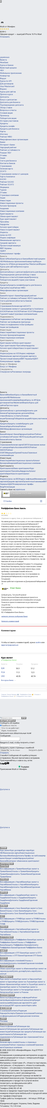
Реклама (3, 1022)
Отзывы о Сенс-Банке (14, 911)
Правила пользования (25, 1014)
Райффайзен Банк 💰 (26, 694)
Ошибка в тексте (9, 725)
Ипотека (4, 134)
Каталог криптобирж (9, 227)
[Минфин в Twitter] (4, 764)
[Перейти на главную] (17, 47)
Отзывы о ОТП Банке (14, 956)
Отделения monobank (34, 964)
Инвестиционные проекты (11, 203)
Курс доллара (16, 851)
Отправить (4, 753)
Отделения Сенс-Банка (33, 914)
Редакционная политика (28, 1017)
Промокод (4, 115)
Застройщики (27, 325)
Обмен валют (6, 969)
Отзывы (3, 155)
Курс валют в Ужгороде (19, 990)
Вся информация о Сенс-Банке (13, 909)
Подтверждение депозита (12, 105)
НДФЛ (3, 251)
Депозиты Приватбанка (21, 875)
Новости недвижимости (10, 325)
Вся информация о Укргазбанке (13, 930)
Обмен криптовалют (9, 216)
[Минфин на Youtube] (8, 764)
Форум (3, 78)
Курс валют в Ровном (19, 993)
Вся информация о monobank (12, 961)
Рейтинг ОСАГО (7, 184)
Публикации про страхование (25, 1038)
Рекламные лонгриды (21, 372)
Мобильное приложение (11, 73)
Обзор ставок (6, 108)
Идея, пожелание (9, 730)
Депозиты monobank (16, 964)
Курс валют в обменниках (23, 969)
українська (4, 57)
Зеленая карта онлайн (9, 1043)
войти (38, 642)
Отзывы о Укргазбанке (20, 932)
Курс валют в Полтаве (16, 988)
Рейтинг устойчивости (10, 150)
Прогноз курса (6, 94)
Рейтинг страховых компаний (21, 1045)
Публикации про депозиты (17, 1030)
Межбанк (4, 62)
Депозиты (4, 97)
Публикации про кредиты (21, 1032)
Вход (2, 487)
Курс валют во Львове (23, 982)
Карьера (3, 1014)
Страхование (6, 166)
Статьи (41, 1038)
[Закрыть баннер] (1, 1)
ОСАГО (3, 171)
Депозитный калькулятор (23, 1001)
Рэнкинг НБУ (5, 153)
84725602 (4, 515)
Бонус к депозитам (8, 100)
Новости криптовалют (10, 230)
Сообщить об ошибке (7, 720)
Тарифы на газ (30, 856)
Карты (3, 131)
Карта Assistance (7, 177)
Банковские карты (11, 854)
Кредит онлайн (11, 859)
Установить (5, 37)
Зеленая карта (6, 169)
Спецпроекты (6, 369)
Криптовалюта (6, 214)
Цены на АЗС (5, 235)
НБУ (2, 70)
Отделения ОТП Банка (32, 956)
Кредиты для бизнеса (9, 129)
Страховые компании (9, 195)
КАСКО (3, 179)
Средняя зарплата (8, 243)
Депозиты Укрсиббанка (21, 888)
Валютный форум (7, 998)
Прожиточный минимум (10, 246)
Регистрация (9, 487)
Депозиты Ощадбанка (19, 901)
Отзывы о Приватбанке (21, 872)
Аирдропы (4, 224)
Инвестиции (5, 200)
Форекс (3, 89)
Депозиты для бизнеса (10, 102)
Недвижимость (7, 316)
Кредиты (4, 123)
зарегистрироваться (9, 645)
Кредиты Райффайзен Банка (17, 946)
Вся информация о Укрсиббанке (13, 882)
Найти (24, 718)
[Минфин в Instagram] (6, 764)
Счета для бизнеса (8, 161)
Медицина (4, 187)
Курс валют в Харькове (27, 980)
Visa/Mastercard (7, 86)
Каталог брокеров (8, 206)
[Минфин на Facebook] (0, 764)
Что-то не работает (10, 728)
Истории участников (9, 121)
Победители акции (8, 118)
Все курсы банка (7, 680)
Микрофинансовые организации (14, 139)
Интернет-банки (7, 145)
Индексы (4, 232)
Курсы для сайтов (8, 92)
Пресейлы (4, 222)
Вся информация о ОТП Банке (12, 953)
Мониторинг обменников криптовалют (22, 862)
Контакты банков (7, 163)
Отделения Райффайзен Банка (29, 948)
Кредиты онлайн (7, 126)
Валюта (3, 60)
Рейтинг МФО (6, 137)
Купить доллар (18, 972)
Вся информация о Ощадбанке (13, 896)
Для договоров (6, 84)
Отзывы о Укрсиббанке (21, 885)
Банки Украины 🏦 (13, 694)
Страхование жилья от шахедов (14, 174)
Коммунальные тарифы (10, 253)
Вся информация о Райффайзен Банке (16, 940)
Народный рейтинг (8, 147)
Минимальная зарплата (10, 240)
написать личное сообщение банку (14, 616)
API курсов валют (19, 1006)
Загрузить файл (21, 751)
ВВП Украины (6, 248)
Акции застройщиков (9, 327)
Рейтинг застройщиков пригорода (15, 322)
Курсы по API (6, 81)
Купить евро (30, 972)
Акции (2, 158)
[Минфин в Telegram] (2, 764)
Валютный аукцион (8, 68)
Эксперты (11, 1014)
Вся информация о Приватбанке (13, 869)
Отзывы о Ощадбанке (19, 898)
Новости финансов (8, 1027)
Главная (3, 694)
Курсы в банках (6, 65)
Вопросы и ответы (8, 110)
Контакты (14, 1011)
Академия (4, 208)
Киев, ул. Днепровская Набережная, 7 (30, 518)
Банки (2, 142)
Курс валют (5, 851)
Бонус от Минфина (8, 364)
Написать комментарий (10, 621)
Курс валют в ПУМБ (30, 919)
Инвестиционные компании (12, 211)
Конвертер (5, 76)
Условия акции (6, 113)
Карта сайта (31, 1006)
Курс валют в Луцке (25, 985)
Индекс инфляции (7, 238)
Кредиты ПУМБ (13, 922)
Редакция (22, 1011)
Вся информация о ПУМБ (10, 919)
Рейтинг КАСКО (7, 182)
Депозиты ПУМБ (27, 922)
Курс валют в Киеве (8, 980)
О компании (5, 1011)
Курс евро (26, 851)
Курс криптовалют (8, 219)
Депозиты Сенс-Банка (14, 914)
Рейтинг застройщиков (23, 319)
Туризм (3, 190)
